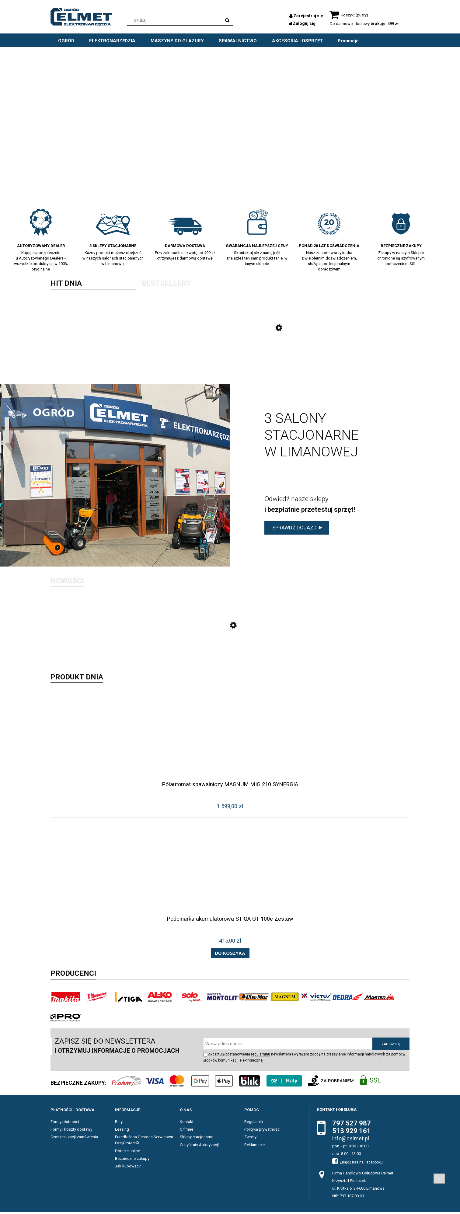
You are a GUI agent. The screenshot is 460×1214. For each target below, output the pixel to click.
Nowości (67, 581)
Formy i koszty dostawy (71, 1131)
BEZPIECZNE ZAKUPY (401, 245)
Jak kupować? (128, 1168)
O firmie (186, 1131)
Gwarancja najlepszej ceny (257, 245)
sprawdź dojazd (294, 528)
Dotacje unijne (127, 1152)
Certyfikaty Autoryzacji (199, 1146)
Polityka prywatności (262, 1131)
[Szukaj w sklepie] (175, 20)
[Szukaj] (227, 20)
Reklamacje (254, 1146)
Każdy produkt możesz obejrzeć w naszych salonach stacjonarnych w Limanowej (113, 258)
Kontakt (186, 1124)
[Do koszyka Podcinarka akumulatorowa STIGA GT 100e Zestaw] (230, 955)
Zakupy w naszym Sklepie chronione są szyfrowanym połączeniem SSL (401, 258)
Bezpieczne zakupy (132, 1160)
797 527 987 (351, 1125)
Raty (119, 1124)
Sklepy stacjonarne (196, 1139)
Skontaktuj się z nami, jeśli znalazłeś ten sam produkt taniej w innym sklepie (257, 258)
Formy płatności (65, 1124)
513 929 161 (351, 1133)
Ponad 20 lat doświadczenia (329, 245)
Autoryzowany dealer (41, 245)
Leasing (122, 1131)
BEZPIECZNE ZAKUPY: (78, 1085)
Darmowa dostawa (185, 245)
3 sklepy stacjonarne (112, 245)
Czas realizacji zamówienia (74, 1139)
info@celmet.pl (350, 1140)
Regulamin (253, 1124)
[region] (230, 124)
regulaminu (260, 1057)
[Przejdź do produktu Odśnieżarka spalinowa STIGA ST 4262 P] (276, 354)
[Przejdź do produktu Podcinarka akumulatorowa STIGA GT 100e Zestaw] (230, 882)
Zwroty (250, 1139)
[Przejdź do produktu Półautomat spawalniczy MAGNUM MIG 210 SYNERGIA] (230, 747)
